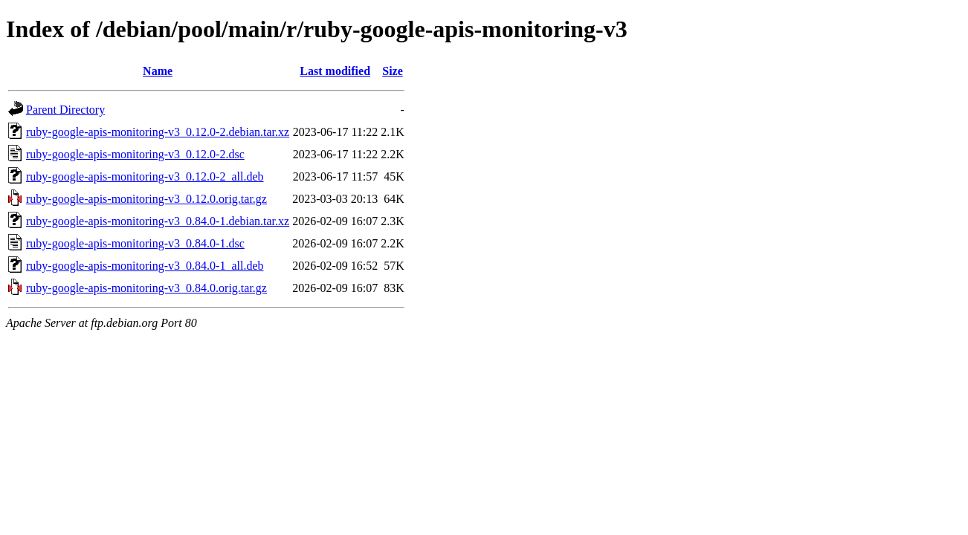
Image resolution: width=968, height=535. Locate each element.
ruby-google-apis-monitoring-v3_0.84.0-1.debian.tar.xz (157, 221)
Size (392, 71)
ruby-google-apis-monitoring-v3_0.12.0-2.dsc (135, 154)
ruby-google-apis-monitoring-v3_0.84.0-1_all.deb (145, 265)
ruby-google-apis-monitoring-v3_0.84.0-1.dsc (135, 243)
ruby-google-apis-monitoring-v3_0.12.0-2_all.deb (145, 176)
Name (157, 71)
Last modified (335, 71)
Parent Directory (65, 109)
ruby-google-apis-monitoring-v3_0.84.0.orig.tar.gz (146, 288)
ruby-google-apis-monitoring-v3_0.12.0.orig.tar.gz (146, 198)
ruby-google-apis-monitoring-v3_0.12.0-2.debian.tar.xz (157, 132)
